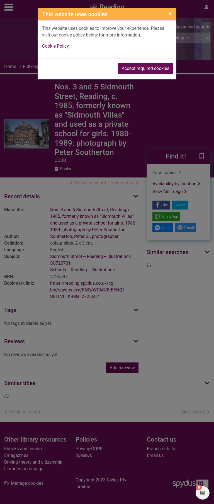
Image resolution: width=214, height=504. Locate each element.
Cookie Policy (55, 46)
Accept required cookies (145, 68)
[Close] (170, 13)
